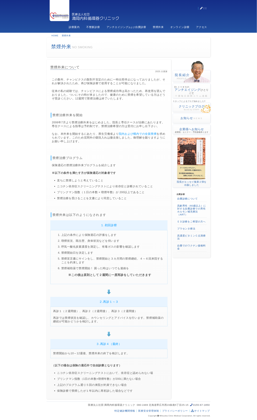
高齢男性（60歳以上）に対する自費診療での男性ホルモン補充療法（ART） (191, 210)
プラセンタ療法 (186, 228)
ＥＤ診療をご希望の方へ (191, 221)
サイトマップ (200, 411)
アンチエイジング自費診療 (126, 27)
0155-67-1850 (201, 405)
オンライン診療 (179, 27)
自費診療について (187, 198)
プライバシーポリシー (175, 411)
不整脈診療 (93, 27)
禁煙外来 (158, 27)
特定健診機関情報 (124, 411)
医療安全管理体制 (148, 411)
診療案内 (74, 27)
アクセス (201, 27)
